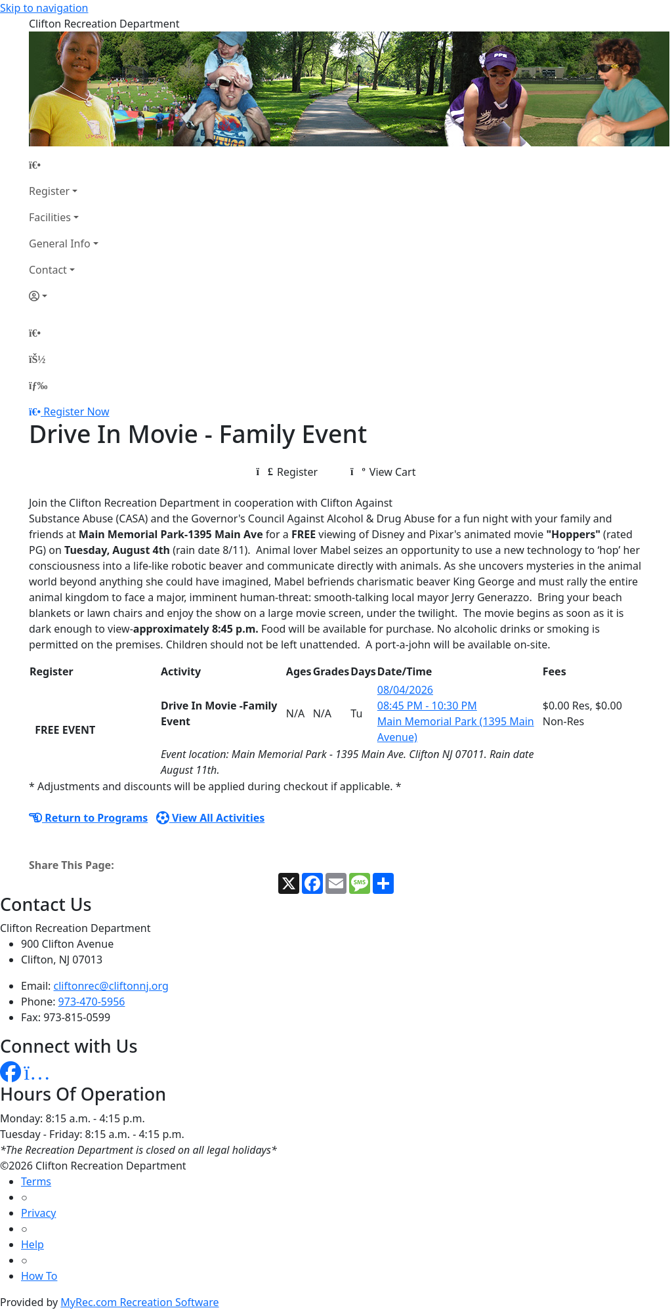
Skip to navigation (44, 8)
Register (49, 191)
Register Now (76, 411)
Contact (48, 270)
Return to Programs (88, 818)
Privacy (38, 1213)
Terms (36, 1181)
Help (32, 1244)
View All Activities (210, 818)
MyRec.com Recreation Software (139, 1302)
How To (39, 1276)
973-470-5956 (91, 1001)
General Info (60, 243)
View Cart (382, 472)
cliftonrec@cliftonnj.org (111, 986)
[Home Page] (63, 165)
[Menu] (38, 385)
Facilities (50, 217)
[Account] (63, 296)
